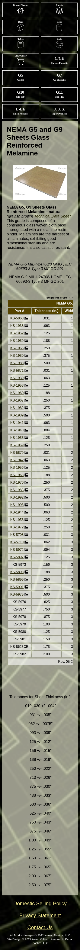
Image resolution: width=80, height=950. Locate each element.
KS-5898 (16, 572)
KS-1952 (16, 333)
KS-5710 (16, 542)
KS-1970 (16, 482)
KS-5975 (16, 594)
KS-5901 (16, 587)
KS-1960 (16, 393)
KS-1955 (16, 437)
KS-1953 (16, 385)
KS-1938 (16, 326)
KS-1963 (16, 475)
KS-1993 (16, 505)
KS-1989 (16, 415)
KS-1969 (16, 445)
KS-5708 (16, 535)
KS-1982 (16, 408)
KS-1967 (16, 400)
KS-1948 (16, 430)
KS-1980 (16, 355)
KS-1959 (16, 340)
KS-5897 (16, 557)
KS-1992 (16, 497)
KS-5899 (16, 579)
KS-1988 (16, 363)
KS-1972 (16, 527)
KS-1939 (16, 378)
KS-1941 (16, 423)
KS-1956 (16, 467)
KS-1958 (16, 520)
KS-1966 (16, 348)
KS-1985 (16, 490)
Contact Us (40, 927)
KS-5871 (16, 370)
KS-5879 (16, 452)
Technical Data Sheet (52, 216)
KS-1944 (16, 512)
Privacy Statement (40, 915)
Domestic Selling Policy (40, 903)
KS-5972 (16, 549)
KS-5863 (16, 318)
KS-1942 (16, 460)
